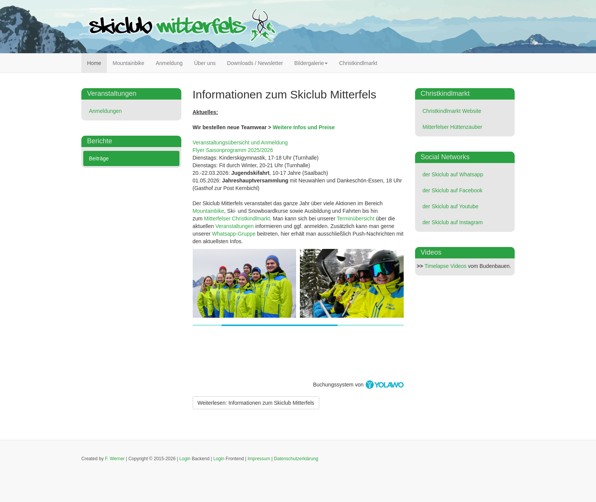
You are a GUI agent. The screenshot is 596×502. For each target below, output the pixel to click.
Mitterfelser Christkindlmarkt (237, 218)
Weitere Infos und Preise (303, 127)
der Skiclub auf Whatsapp (453, 174)
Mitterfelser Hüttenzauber (452, 127)
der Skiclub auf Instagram (453, 222)
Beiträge (99, 158)
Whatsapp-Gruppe (233, 234)
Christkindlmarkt (358, 63)
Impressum (258, 458)
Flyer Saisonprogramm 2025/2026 (233, 150)
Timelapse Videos (446, 266)
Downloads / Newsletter (255, 63)
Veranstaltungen (234, 226)
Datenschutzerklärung (296, 458)
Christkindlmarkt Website (452, 111)
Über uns (205, 63)
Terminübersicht (355, 218)
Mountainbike (128, 63)
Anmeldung (169, 63)
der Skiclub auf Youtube (451, 206)
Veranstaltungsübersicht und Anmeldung (240, 142)
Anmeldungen (105, 111)
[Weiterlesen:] (256, 402)
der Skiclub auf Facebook (453, 190)
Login (184, 458)
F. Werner (115, 458)
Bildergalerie (311, 63)
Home (94, 63)
